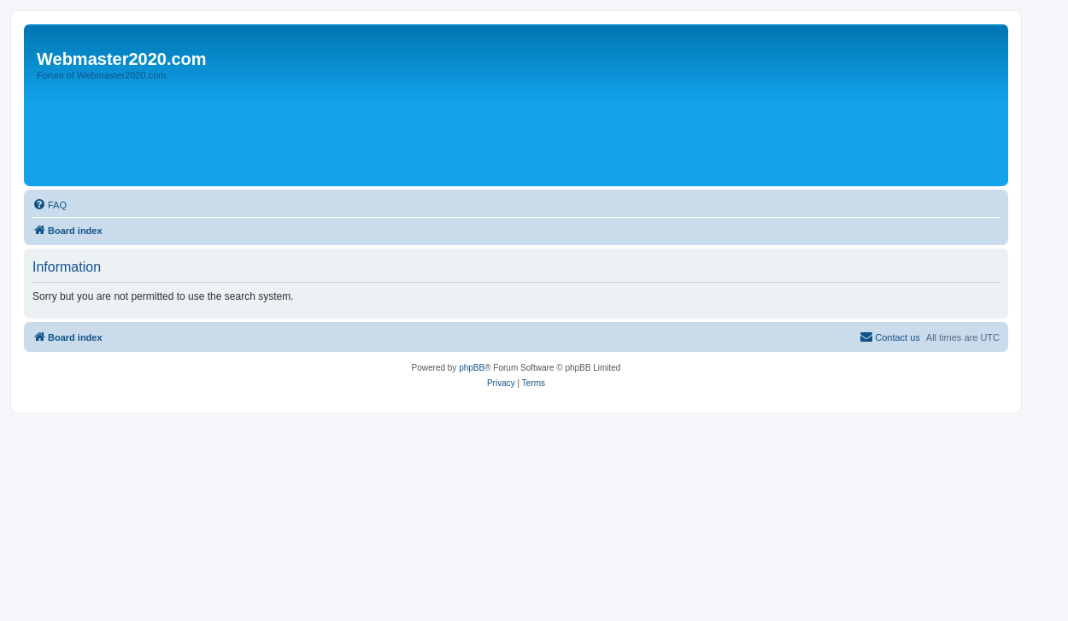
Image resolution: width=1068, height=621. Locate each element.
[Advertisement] (339, 134)
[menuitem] (49, 205)
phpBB (471, 367)
